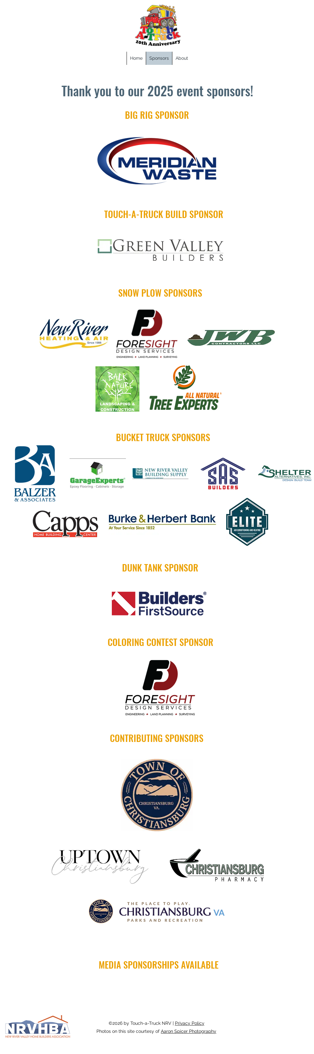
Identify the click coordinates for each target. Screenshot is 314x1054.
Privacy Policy (189, 1023)
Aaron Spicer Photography (188, 1031)
